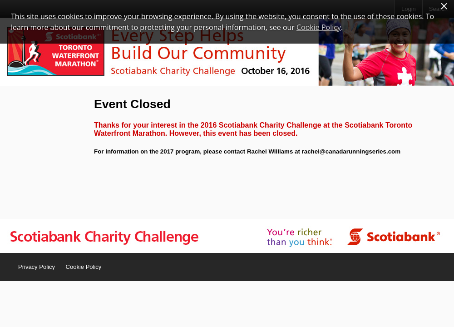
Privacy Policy (36, 266)
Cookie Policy (84, 266)
